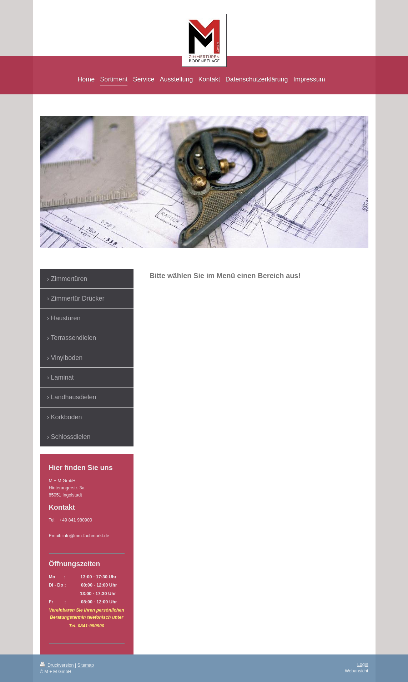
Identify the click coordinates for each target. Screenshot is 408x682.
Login (362, 664)
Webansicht (356, 670)
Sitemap (85, 665)
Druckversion (57, 665)
